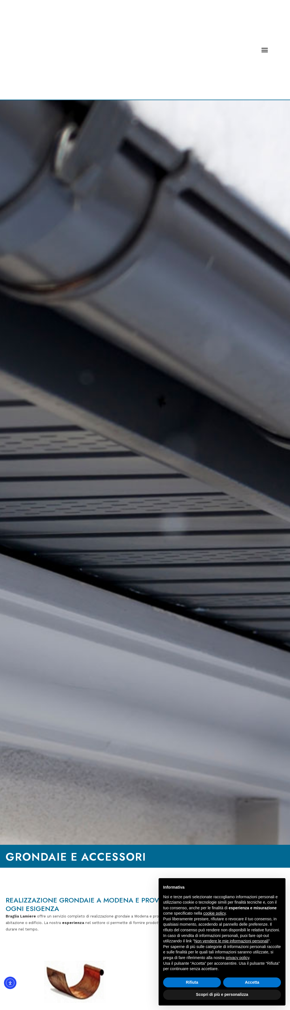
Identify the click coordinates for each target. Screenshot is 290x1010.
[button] (264, 49)
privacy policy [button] (237, 957)
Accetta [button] (252, 982)
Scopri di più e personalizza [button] (222, 994)
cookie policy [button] (214, 913)
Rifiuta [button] (192, 982)
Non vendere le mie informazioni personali (231, 941)
